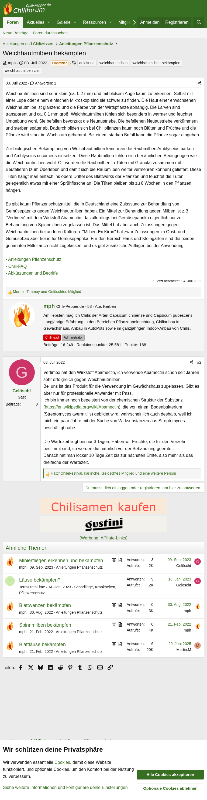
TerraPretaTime (32, 587)
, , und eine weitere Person (113, 473)
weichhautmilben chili (22, 70)
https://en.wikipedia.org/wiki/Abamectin (82, 407)
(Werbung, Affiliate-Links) (103, 538)
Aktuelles (35, 22)
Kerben (109, 306)
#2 (199, 362)
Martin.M (184, 649)
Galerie (64, 22)
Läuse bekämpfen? (39, 580)
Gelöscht (183, 565)
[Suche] (198, 22)
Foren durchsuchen (50, 33)
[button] (49, 22)
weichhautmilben (113, 63)
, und (47, 291)
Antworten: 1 (43, 83)
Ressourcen (94, 22)
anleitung (87, 63)
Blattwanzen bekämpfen (45, 605)
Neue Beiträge (16, 33)
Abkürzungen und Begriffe (33, 273)
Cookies (62, 762)
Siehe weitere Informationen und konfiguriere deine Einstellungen (65, 787)
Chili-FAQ (17, 266)
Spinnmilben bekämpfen (45, 625)
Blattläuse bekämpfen (42, 644)
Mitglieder (128, 22)
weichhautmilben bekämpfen (156, 63)
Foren (13, 22)
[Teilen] (199, 83)
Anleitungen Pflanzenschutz (34, 259)
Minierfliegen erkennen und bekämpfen (61, 560)
